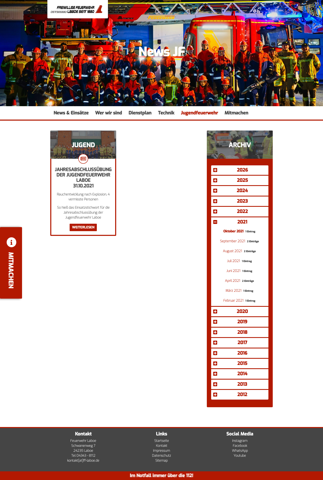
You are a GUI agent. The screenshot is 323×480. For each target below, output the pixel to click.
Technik (166, 113)
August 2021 (233, 251)
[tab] (240, 170)
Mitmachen (236, 113)
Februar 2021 (233, 300)
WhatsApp (240, 450)
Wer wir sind (108, 113)
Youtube (240, 455)
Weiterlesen (83, 227)
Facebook (240, 446)
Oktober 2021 (233, 231)
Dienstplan (140, 113)
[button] (240, 170)
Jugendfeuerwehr (199, 113)
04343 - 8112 (85, 455)
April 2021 (233, 281)
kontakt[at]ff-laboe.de (83, 460)
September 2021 (233, 241)
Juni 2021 (233, 271)
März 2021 (234, 290)
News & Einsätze (71, 113)
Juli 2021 (234, 261)
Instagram (239, 441)
